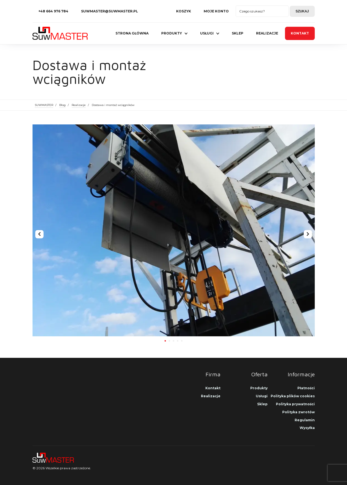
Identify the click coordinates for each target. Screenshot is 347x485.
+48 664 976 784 (53, 11)
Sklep (237, 33)
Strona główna (132, 33)
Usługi (207, 33)
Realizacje (267, 33)
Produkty (171, 33)
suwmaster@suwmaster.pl (109, 11)
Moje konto (216, 11)
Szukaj (302, 11)
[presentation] (39, 234)
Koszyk (183, 11)
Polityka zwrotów (298, 412)
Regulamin (305, 420)
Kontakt (300, 33)
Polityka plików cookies (293, 396)
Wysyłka (307, 428)
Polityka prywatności (295, 404)
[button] (165, 340)
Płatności (306, 388)
